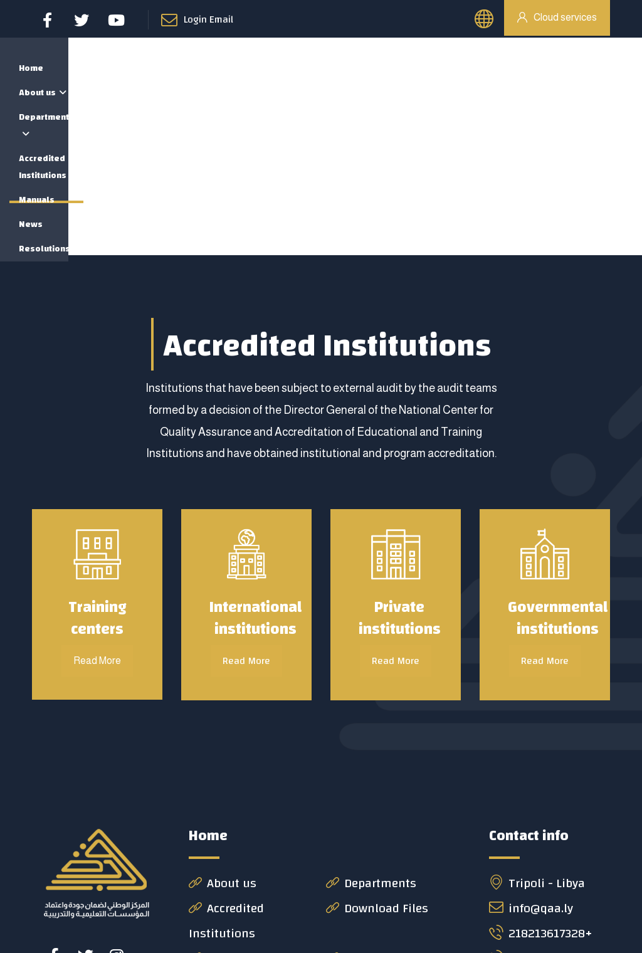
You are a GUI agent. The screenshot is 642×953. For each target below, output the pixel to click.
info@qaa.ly (531, 757)
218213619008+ (542, 807)
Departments (371, 732)
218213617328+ (540, 782)
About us (222, 732)
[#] (54, 805)
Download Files (377, 757)
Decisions (362, 807)
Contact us (227, 833)
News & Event (234, 807)
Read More (246, 510)
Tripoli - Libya (537, 732)
